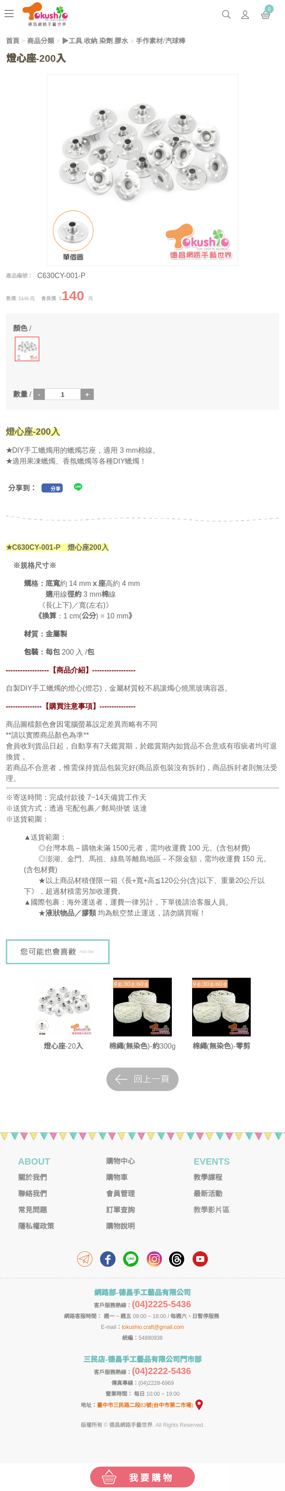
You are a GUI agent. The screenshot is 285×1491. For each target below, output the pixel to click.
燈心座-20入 (63, 1046)
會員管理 (120, 1194)
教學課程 (207, 1177)
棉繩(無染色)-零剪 (221, 1046)
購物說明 (120, 1226)
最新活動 (207, 1194)
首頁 (12, 41)
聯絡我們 (32, 1194)
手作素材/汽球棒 (160, 41)
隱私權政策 (36, 1226)
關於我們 (32, 1177)
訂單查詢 (120, 1210)
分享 (55, 489)
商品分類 (40, 41)
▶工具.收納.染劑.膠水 (95, 41)
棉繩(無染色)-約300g (142, 1046)
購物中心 (120, 1161)
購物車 (117, 1177)
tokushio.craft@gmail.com (153, 1327)
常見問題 (32, 1210)
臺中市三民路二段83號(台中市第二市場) (150, 1405)
